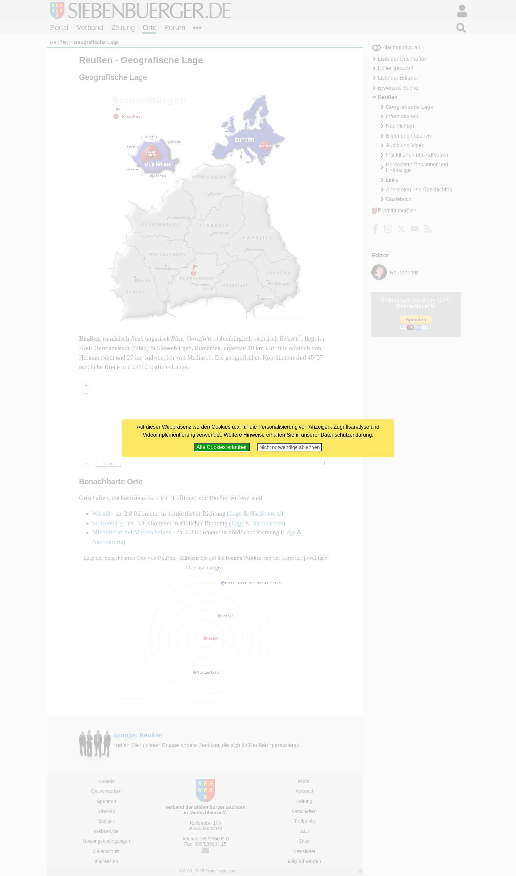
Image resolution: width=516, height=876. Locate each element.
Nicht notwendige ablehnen (289, 447)
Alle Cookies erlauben (222, 447)
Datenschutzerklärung (346, 435)
